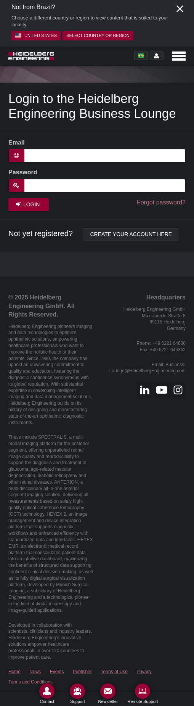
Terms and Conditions (30, 682)
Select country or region (98, 35)
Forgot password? (161, 202)
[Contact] (47, 693)
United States (36, 35)
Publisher (82, 671)
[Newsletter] (108, 693)
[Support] (77, 693)
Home (14, 671)
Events (57, 671)
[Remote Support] (142, 693)
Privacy (143, 671)
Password (22, 172)
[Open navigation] (178, 56)
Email (16, 142)
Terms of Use (114, 671)
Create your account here (131, 234)
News (35, 671)
